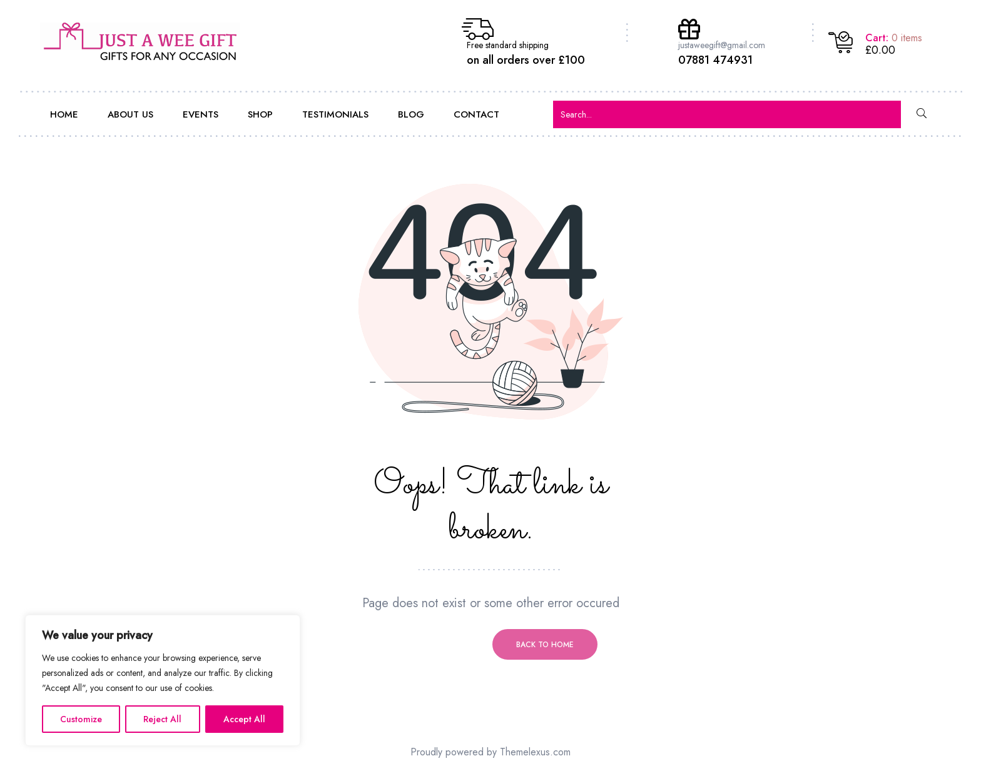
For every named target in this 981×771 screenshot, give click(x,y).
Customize (81, 719)
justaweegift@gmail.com (721, 45)
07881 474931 (715, 60)
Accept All (244, 719)
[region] (162, 680)
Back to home (545, 644)
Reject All (162, 719)
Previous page (436, 644)
